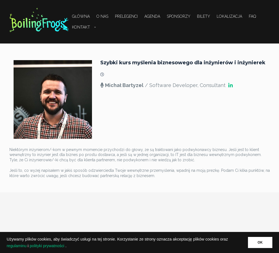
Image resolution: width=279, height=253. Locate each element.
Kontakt (81, 27)
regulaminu (17, 246)
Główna (81, 16)
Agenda (152, 16)
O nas (102, 16)
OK (260, 242)
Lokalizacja (229, 16)
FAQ (252, 16)
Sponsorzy (178, 16)
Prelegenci (126, 16)
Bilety (203, 16)
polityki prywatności (47, 246)
